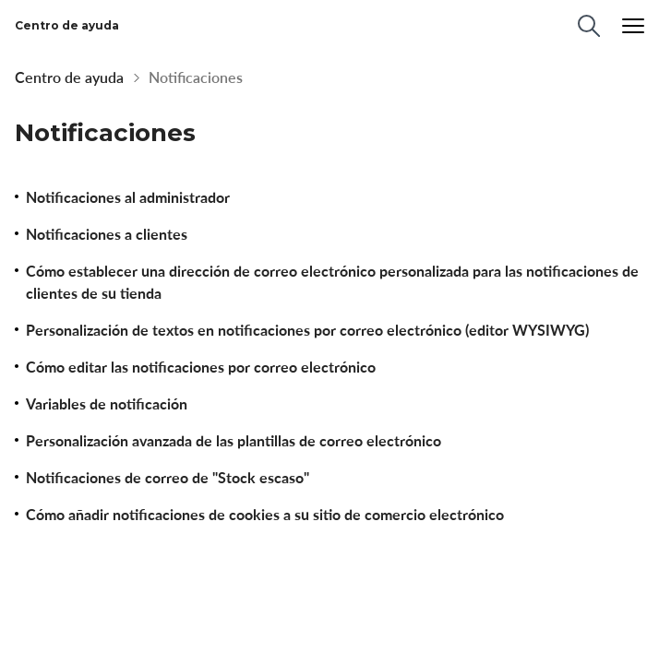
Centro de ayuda (69, 77)
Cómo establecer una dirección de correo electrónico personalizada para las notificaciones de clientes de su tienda (332, 282)
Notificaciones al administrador (128, 197)
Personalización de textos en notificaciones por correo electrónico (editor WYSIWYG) (307, 330)
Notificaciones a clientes (106, 234)
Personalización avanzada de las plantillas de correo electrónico (233, 440)
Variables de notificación (106, 404)
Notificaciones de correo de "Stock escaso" (167, 477)
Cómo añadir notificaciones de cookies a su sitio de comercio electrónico (265, 514)
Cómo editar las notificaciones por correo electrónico (201, 367)
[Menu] (633, 26)
